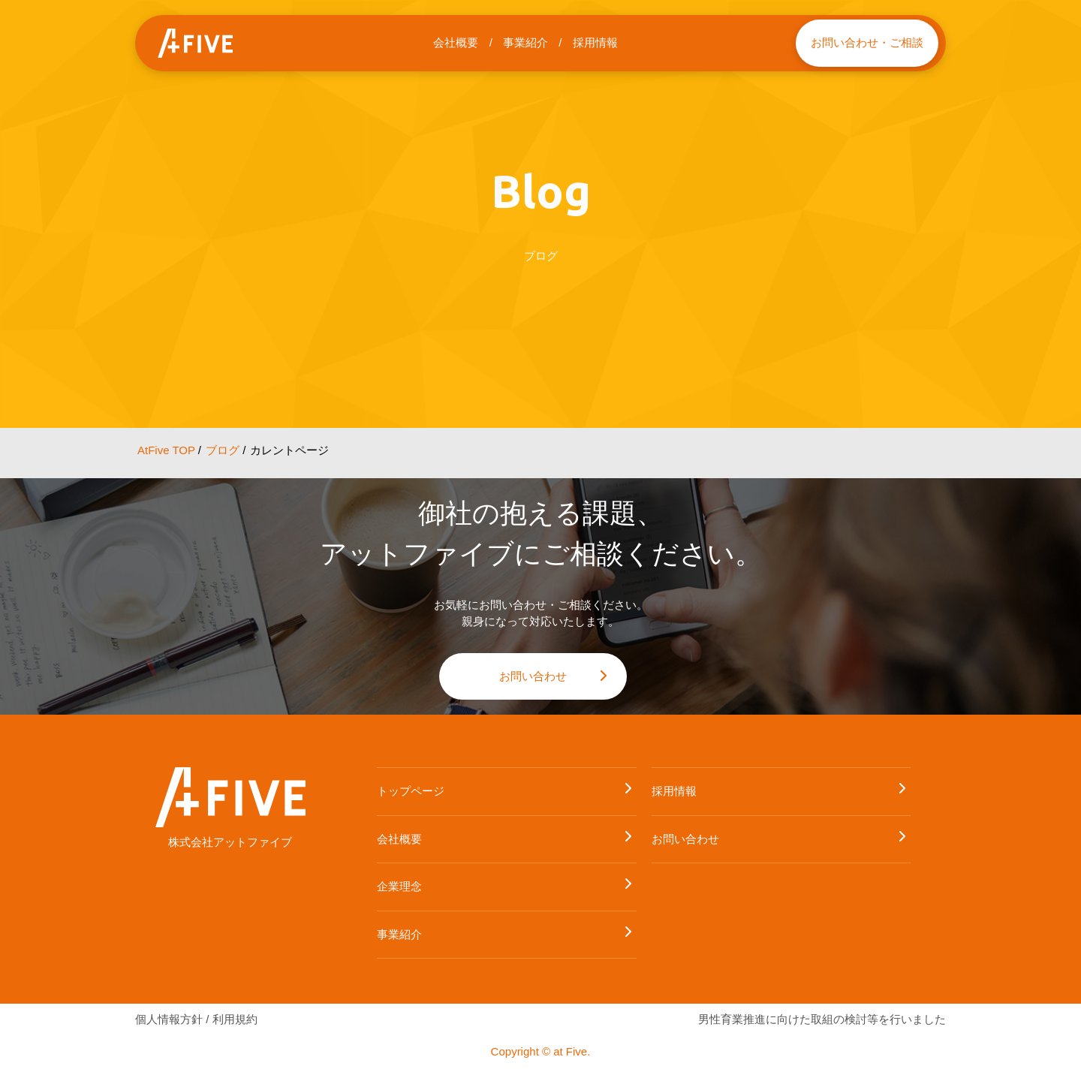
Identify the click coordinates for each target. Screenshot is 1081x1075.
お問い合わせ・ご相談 (867, 42)
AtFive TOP (166, 450)
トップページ (505, 792)
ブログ (222, 450)
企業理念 (505, 887)
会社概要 (455, 42)
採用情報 (595, 42)
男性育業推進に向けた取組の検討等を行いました (822, 1019)
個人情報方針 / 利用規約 (196, 1019)
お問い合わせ (553, 679)
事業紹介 (525, 42)
